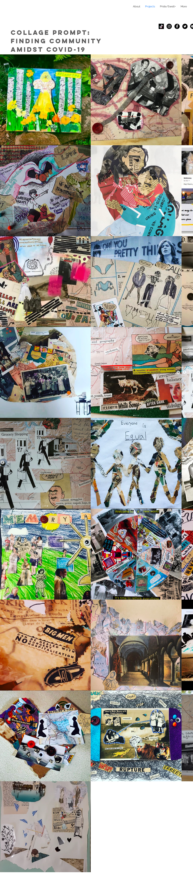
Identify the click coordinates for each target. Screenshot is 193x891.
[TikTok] (161, 26)
